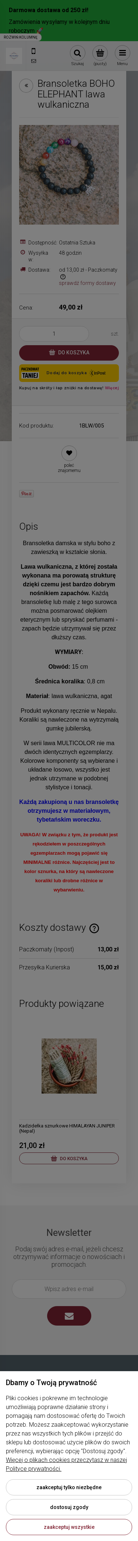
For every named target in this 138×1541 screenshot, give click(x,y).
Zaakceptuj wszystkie (69, 1527)
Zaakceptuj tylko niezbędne (69, 1487)
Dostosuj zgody (69, 1507)
